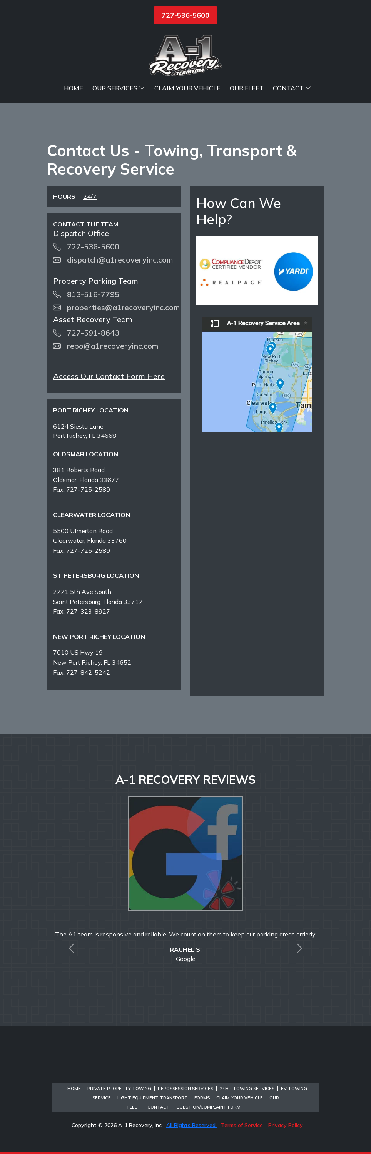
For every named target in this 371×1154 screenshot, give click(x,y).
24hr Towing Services (247, 1088)
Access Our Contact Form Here (109, 376)
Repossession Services (185, 1088)
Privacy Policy (285, 1125)
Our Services (118, 88)
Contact (292, 88)
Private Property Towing (119, 1088)
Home (73, 88)
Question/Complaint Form (208, 1107)
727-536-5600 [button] (185, 15)
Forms (202, 1098)
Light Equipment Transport (152, 1098)
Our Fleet (247, 88)
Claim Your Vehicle (187, 88)
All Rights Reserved (191, 1125)
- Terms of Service (240, 1125)
